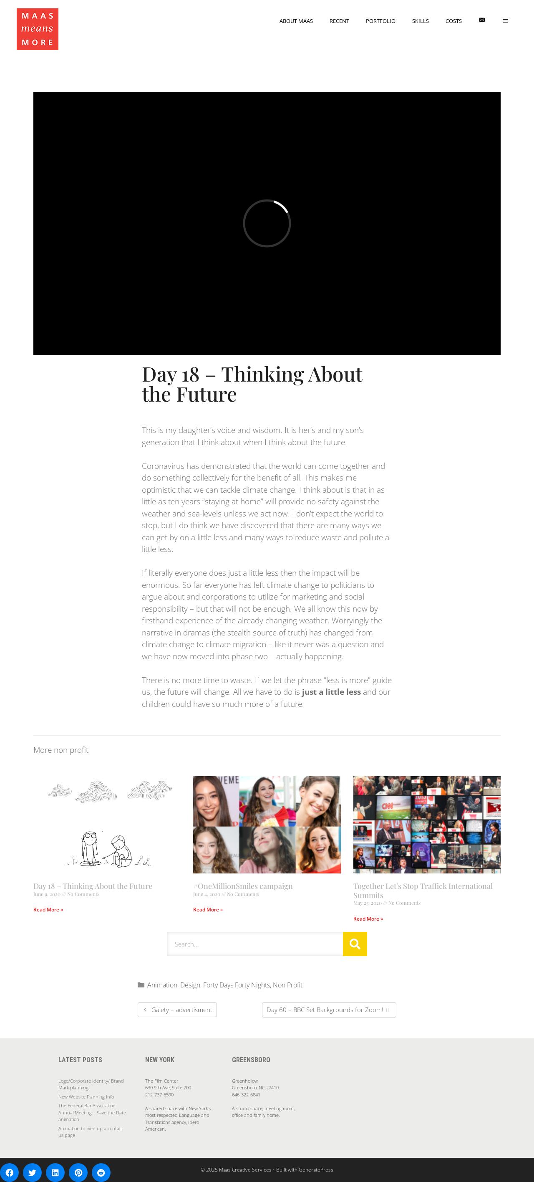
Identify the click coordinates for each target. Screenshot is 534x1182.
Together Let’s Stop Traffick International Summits (423, 890)
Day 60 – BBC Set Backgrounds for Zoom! (325, 1009)
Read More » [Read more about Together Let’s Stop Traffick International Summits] (368, 918)
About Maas (296, 21)
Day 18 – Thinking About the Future (92, 886)
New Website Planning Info (86, 1096)
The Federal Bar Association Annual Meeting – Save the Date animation (92, 1112)
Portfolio (380, 21)
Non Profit (287, 985)
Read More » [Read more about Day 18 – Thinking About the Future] (48, 909)
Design (190, 985)
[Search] (355, 944)
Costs (454, 21)
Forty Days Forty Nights (236, 985)
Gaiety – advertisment (181, 1009)
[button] (9, 1172)
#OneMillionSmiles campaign (243, 886)
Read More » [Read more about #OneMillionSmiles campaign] (208, 909)
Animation (162, 985)
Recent (339, 21)
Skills (420, 21)
